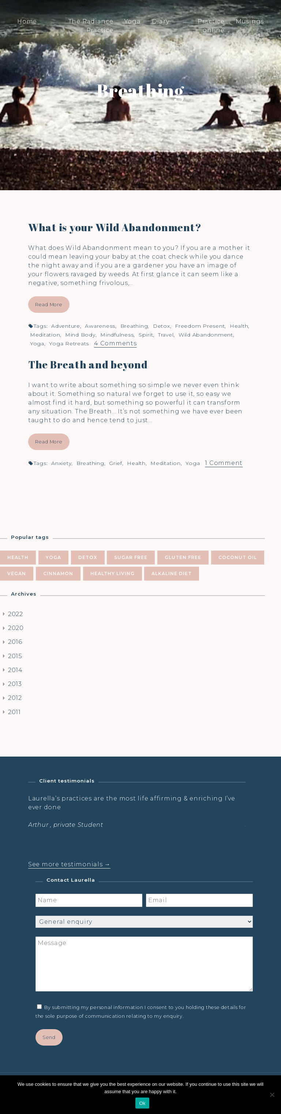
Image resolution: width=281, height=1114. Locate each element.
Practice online (211, 26)
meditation (45, 334)
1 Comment (224, 463)
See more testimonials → (69, 864)
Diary (160, 21)
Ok (142, 1103)
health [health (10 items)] (18, 557)
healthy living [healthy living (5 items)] (112, 573)
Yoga (132, 21)
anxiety (61, 463)
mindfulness (117, 334)
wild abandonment (206, 334)
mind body (80, 334)
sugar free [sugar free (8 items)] (130, 557)
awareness (100, 326)
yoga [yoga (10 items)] (53, 557)
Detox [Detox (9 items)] (87, 557)
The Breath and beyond (88, 364)
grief (115, 463)
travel (166, 334)
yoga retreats (69, 343)
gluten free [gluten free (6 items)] (183, 557)
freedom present (200, 326)
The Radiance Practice (90, 26)
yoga (37, 343)
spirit (146, 334)
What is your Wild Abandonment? (115, 227)
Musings (250, 21)
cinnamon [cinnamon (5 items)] (58, 573)
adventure (65, 326)
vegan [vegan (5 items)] (16, 573)
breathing (134, 326)
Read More (49, 304)
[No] (272, 1094)
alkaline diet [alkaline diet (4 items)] (171, 573)
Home (27, 21)
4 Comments (115, 343)
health (239, 326)
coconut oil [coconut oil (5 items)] (237, 557)
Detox (161, 326)
